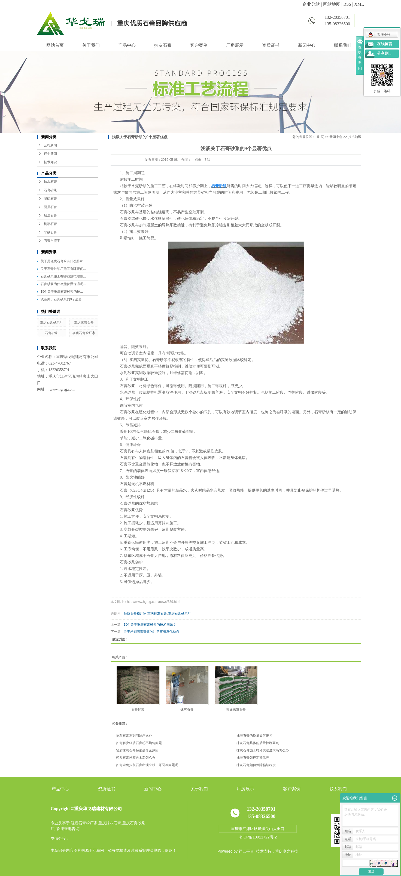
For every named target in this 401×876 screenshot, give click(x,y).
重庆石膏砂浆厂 (51, 322)
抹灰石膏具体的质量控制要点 (257, 743)
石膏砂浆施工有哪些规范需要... (63, 276)
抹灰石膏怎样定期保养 (252, 758)
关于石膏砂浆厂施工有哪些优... (63, 269)
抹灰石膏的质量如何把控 (254, 736)
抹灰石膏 (163, 45)
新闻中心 (306, 45)
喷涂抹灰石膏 (236, 709)
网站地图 (332, 4)
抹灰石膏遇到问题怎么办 (134, 736)
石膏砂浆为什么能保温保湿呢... (63, 284)
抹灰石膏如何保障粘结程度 (256, 765)
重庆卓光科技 (286, 851)
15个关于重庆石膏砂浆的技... (62, 292)
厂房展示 (235, 45)
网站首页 (55, 45)
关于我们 (91, 45)
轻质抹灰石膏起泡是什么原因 (137, 750)
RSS (347, 4)
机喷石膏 (50, 224)
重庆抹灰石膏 (84, 322)
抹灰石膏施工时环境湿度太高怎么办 (262, 750)
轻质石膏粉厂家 (83, 333)
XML (359, 4)
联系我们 (342, 45)
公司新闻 (50, 145)
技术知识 (50, 162)
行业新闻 (50, 154)
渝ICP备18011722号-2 (258, 837)
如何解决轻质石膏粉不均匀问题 (139, 743)
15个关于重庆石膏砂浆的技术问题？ (150, 625)
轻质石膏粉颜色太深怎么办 (135, 758)
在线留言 (384, 44)
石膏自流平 (52, 241)
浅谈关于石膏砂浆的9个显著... (62, 299)
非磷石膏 (50, 232)
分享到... (384, 53)
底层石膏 (50, 215)
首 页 (320, 137)
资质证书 (271, 45)
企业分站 (311, 4)
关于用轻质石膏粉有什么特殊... (63, 261)
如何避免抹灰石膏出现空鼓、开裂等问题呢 (147, 765)
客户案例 (199, 45)
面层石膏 (50, 207)
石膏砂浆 (50, 190)
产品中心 (127, 45)
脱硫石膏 (50, 199)
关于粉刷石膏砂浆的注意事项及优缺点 (151, 632)
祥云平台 (246, 851)
